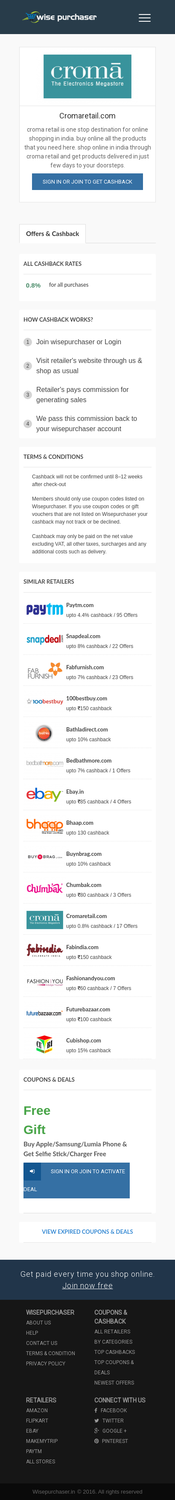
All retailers (112, 1332)
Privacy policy (45, 1364)
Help (32, 1333)
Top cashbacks (114, 1352)
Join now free (87, 1285)
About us (38, 1323)
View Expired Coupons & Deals (87, 1231)
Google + (110, 1431)
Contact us (41, 1343)
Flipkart (37, 1421)
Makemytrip (42, 1441)
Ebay (32, 1431)
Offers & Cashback (52, 233)
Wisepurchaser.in (53, 1491)
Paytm (34, 1451)
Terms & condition (50, 1353)
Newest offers (114, 1383)
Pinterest (111, 1441)
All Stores (40, 1462)
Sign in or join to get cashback (87, 182)
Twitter (109, 1421)
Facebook (110, 1411)
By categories (113, 1342)
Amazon (37, 1411)
